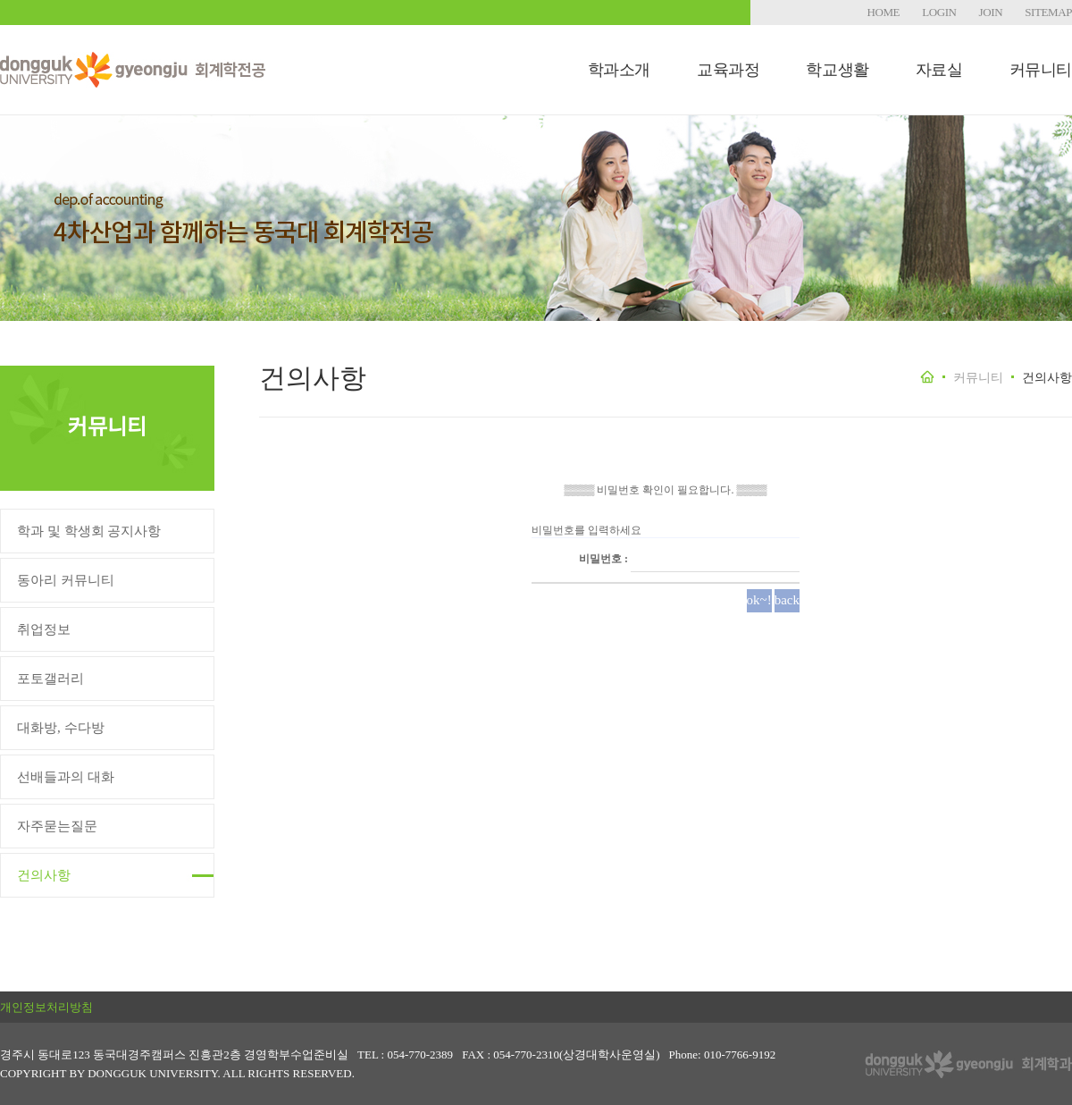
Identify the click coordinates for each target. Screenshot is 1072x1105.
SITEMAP (1048, 12)
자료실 (939, 70)
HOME (883, 12)
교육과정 (728, 70)
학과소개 (619, 70)
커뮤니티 (1040, 70)
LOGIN (939, 12)
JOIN (991, 12)
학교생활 (837, 70)
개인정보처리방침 (46, 1007)
